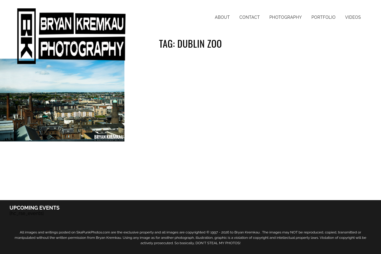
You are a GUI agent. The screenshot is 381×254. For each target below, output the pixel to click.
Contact (249, 17)
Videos (353, 17)
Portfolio (323, 17)
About (222, 17)
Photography (285, 17)
